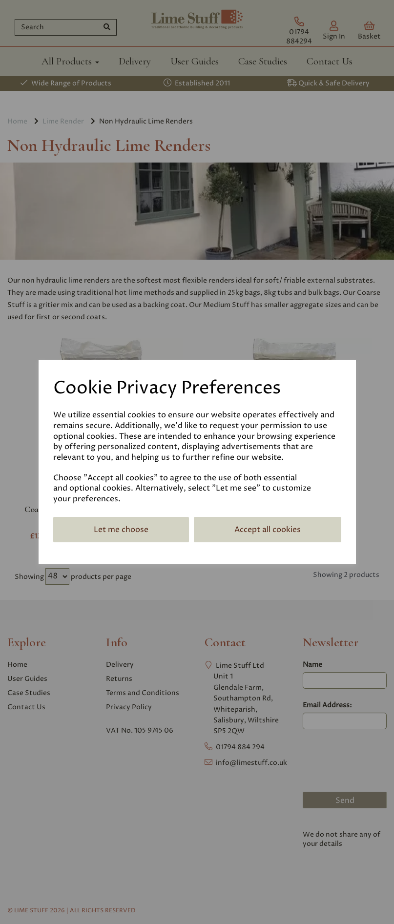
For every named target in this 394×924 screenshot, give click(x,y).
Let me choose (121, 529)
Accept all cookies (267, 529)
